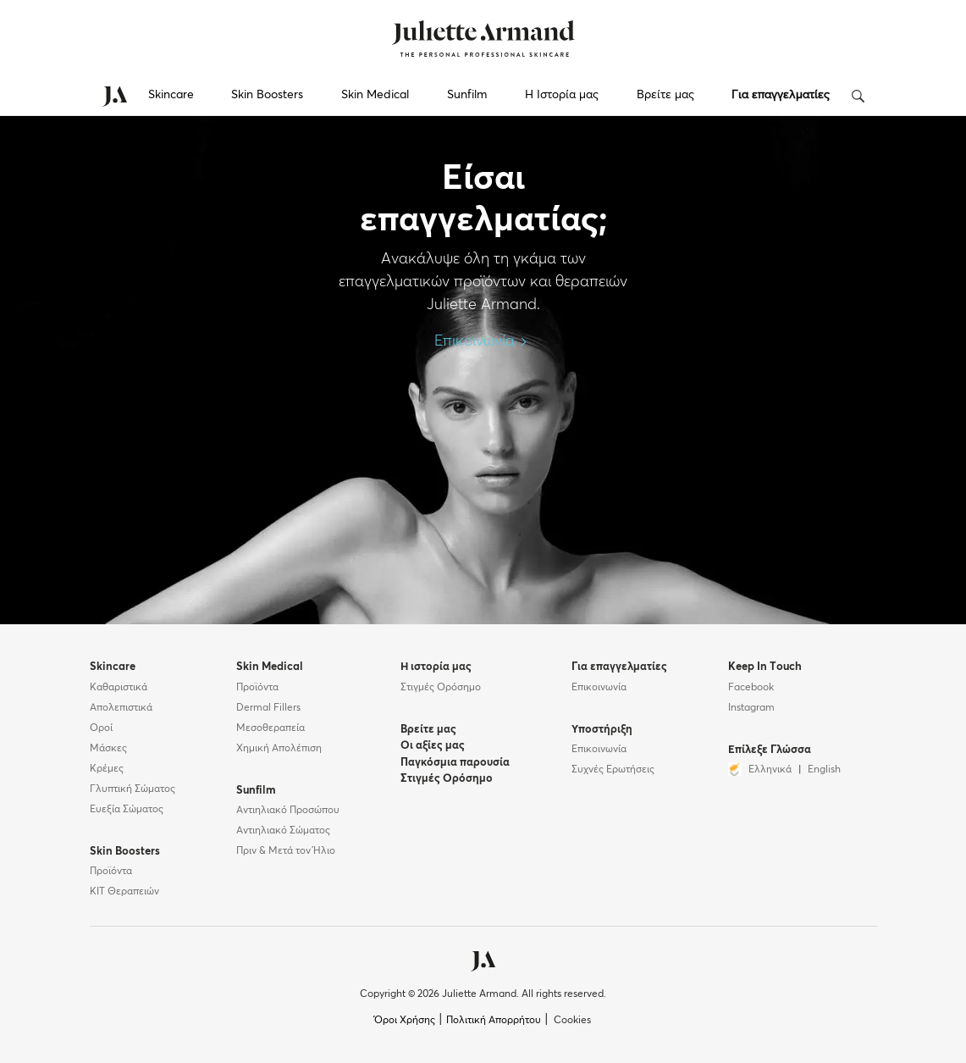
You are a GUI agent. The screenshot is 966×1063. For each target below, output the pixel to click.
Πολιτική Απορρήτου (493, 1021)
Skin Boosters (267, 95)
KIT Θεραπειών (124, 892)
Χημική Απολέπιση (279, 749)
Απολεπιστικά (121, 708)
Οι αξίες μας (432, 745)
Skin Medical (375, 95)
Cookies (572, 1021)
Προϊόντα (111, 871)
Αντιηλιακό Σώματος (283, 831)
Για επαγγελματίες (780, 95)
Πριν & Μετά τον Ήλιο (285, 851)
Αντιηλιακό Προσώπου (287, 811)
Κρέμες (107, 769)
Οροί (101, 728)
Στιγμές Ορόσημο (440, 688)
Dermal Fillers (268, 708)
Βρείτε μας (665, 95)
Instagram (751, 708)
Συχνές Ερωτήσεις (612, 770)
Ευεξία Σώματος (126, 810)
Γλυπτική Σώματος (132, 789)
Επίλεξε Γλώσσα (769, 750)
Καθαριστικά (118, 688)
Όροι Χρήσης (404, 1021)
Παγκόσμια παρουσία (455, 762)
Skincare (171, 95)
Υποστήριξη (601, 729)
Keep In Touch (765, 667)
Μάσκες (108, 749)
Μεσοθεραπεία (270, 728)
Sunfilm (467, 95)
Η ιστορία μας (436, 667)
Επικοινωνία (483, 341)
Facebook (751, 688)
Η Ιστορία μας (562, 95)
